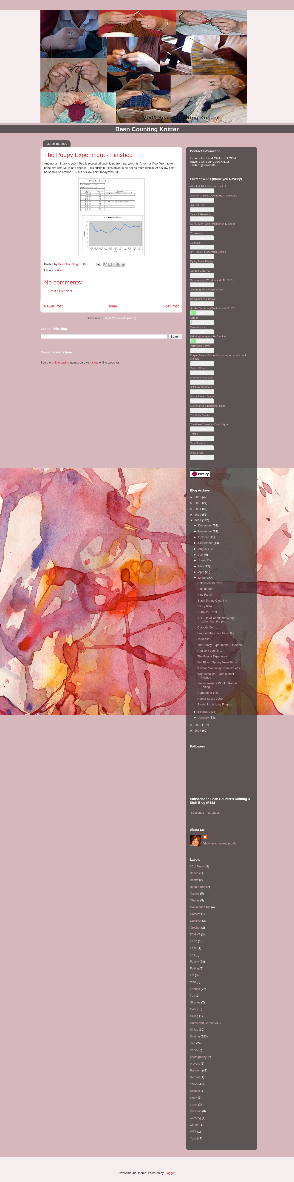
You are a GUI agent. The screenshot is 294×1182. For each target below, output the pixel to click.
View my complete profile (219, 843)
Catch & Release (200, 214)
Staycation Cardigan (202, 377)
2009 (198, 520)
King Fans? (204, 594)
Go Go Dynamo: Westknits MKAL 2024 (213, 308)
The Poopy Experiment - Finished (219, 645)
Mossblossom (198, 327)
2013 (198, 497)
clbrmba (204, 158)
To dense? (204, 639)
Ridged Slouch (198, 368)
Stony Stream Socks (202, 396)
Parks (194, 1050)
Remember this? (208, 692)
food (193, 982)
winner (194, 1124)
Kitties (59, 270)
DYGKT (195, 934)
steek (193, 1097)
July (201, 554)
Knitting (195, 1036)
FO (192, 975)
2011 (198, 509)
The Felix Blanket (200, 415)
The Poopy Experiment (212, 656)
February (204, 711)
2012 (198, 503)
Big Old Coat (197, 204)
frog (192, 995)
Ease (193, 948)
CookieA (195, 921)
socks (194, 1084)
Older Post (170, 306)
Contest (195, 914)
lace (192, 1043)
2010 (198, 514)
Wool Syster (197, 452)
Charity (194, 900)
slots (95, 362)
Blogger (169, 1173)
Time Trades (197, 443)
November (205, 531)
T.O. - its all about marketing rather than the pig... (216, 619)
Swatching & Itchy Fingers (214, 704)
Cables (194, 893)
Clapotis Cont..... (208, 627)
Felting (194, 968)
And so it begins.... (209, 650)
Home (112, 306)
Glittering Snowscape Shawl (206, 289)
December (205, 525)
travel (193, 1104)
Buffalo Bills (198, 887)
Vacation (195, 1111)
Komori (194, 317)
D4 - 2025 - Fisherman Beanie (208, 251)
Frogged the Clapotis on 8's (215, 633)
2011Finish (197, 866)
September (206, 543)
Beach (194, 873)
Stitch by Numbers (201, 386)
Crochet (195, 927)
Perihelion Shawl (200, 345)
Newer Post (53, 306)
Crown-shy (196, 233)
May (201, 566)
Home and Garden (202, 1023)
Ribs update (205, 589)
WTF (193, 1131)
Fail (192, 955)
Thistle (194, 433)
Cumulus (195, 242)
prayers (195, 1063)
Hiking (194, 1016)
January (204, 717)
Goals (194, 1009)
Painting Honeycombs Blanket (208, 336)
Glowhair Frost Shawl (202, 298)
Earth (193, 941)
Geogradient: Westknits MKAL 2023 (211, 279)
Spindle (195, 1090)
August (203, 549)
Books (194, 880)
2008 (198, 725)
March (202, 578)
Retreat (195, 1077)
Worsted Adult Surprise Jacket (208, 186)
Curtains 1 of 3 (207, 612)
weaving (195, 1118)
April (201, 572)
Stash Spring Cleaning (212, 600)
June (202, 560)
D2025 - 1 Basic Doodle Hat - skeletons (213, 195)
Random (195, 1070)
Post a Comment (61, 291)
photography (198, 1057)
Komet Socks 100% (210, 698)
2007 (198, 730)
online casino (60, 362)
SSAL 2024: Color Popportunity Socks (212, 223)
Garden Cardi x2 (200, 270)
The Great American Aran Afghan (209, 424)
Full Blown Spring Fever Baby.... (218, 662)
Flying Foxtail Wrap (201, 261)
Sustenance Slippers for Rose (208, 405)
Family (194, 961)
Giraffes (195, 1002)
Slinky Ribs (204, 606)
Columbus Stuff (200, 907)
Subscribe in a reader (205, 812)
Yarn (193, 1138)
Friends (195, 989)
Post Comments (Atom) (120, 318)
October (204, 537)
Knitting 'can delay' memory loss (218, 668)
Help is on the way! (210, 583)
